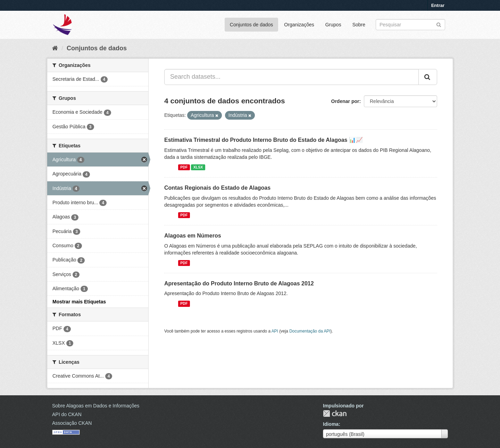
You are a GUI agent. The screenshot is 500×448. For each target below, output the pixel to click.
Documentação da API (309, 331)
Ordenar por (345, 101)
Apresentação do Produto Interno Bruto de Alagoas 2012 (239, 283)
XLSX (198, 167)
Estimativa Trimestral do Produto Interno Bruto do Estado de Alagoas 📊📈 (263, 140)
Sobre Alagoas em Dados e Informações (95, 405)
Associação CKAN (72, 423)
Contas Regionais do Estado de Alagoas (217, 188)
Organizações (299, 24)
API (275, 331)
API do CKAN (67, 414)
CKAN (335, 413)
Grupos (333, 24)
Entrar (437, 5)
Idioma (331, 424)
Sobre (358, 24)
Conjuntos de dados (251, 24)
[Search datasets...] (291, 77)
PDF (184, 167)
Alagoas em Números (192, 236)
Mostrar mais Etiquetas (79, 301)
